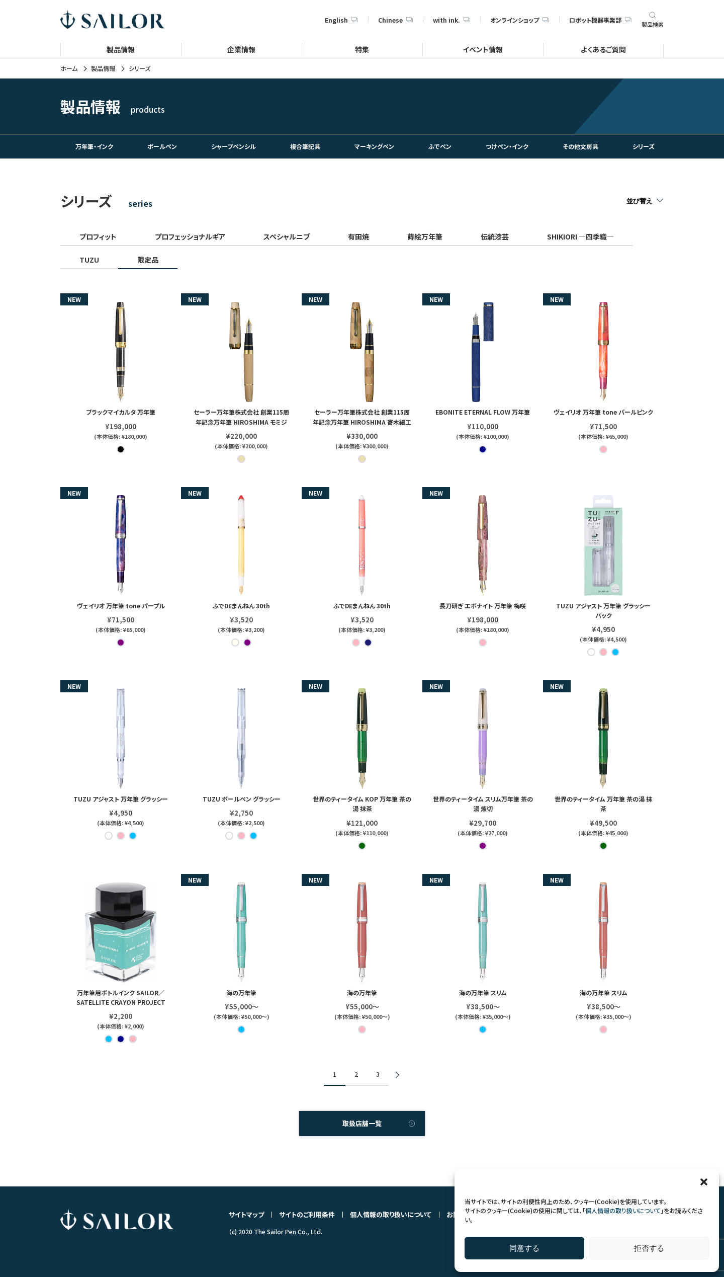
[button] (704, 1182)
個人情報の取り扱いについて (623, 1210)
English (341, 20)
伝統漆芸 (495, 236)
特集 (362, 49)
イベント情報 (483, 49)
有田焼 (358, 236)
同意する (524, 1248)
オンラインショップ (519, 20)
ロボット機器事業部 (600, 20)
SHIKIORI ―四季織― (580, 236)
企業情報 (241, 49)
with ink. (451, 20)
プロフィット (98, 236)
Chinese (395, 20)
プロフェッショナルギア (190, 236)
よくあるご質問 (603, 49)
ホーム (68, 68)
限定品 (147, 260)
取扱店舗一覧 (362, 1123)
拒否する (649, 1248)
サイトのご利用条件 (307, 1214)
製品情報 (121, 49)
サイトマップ (246, 1214)
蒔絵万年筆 (424, 236)
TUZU (89, 260)
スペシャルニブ (286, 236)
